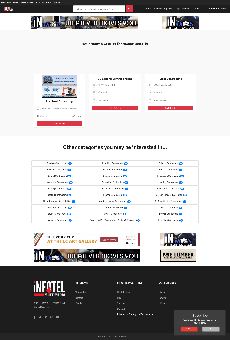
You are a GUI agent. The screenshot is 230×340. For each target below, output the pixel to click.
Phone (77, 116)
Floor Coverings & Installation (168, 195)
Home (148, 8)
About (198, 8)
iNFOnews (6, 2)
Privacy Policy (121, 336)
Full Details (59, 123)
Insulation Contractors (57, 220)
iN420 (38, 2)
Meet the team (124, 292)
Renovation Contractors (112, 188)
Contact (79, 298)
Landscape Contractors (68, 109)
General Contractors (57, 176)
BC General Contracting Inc (115, 78)
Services (121, 303)
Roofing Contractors (57, 195)
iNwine (15, 2)
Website (43, 116)
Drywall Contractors (113, 214)
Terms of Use (103, 336)
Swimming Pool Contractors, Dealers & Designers (113, 220)
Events (78, 303)
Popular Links (182, 8)
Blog (119, 298)
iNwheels (30, 2)
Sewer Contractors (104, 100)
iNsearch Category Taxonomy (135, 314)
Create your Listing (216, 8)
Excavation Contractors (50, 109)
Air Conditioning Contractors (113, 201)
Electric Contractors (112, 169)
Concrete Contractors (57, 207)
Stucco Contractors (168, 207)
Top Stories (80, 292)
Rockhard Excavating (59, 101)
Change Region (162, 8)
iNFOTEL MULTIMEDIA (51, 2)
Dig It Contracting (170, 78)
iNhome (23, 2)
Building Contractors (168, 163)
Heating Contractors (168, 182)
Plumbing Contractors (57, 163)
